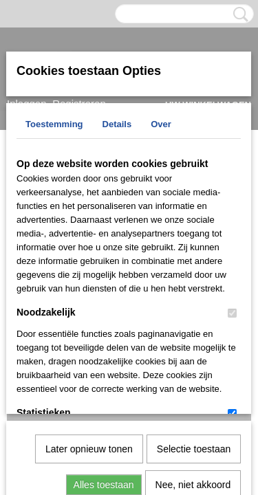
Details (117, 124)
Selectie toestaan (193, 306)
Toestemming (54, 124)
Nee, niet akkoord (193, 342)
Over (161, 124)
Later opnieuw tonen (89, 306)
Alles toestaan (104, 342)
